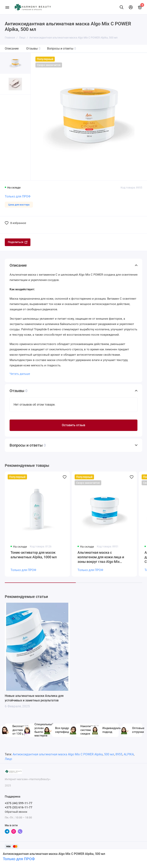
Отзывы (33, 48)
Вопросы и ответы (61, 48)
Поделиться (17, 242)
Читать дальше (20, 373)
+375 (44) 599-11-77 (18, 803)
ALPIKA (129, 754)
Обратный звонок (16, 811)
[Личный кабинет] (130, 7)
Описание (12, 48)
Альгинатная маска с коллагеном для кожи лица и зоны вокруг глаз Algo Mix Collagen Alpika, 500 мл (101, 557)
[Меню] (7, 7)
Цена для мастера (18, 204)
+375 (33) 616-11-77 (18, 807)
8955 (118, 754)
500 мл (109, 754)
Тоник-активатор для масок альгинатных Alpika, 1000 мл (34, 554)
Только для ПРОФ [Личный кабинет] (19, 859)
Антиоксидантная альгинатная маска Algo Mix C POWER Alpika (58, 754)
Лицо (8, 759)
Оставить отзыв (73, 425)
